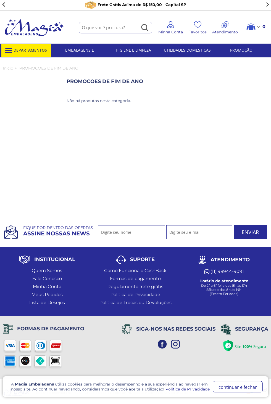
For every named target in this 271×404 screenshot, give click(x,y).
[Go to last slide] (4, 5)
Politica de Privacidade (187, 389)
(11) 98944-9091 (224, 271)
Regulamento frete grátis (135, 286)
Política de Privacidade (135, 294)
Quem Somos (47, 270)
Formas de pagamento (135, 278)
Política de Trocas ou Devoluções (135, 302)
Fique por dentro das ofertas (58, 231)
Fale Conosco (47, 278)
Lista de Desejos (47, 302)
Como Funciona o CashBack (135, 270)
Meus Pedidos (47, 294)
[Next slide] (267, 5)
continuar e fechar (238, 387)
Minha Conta (47, 286)
